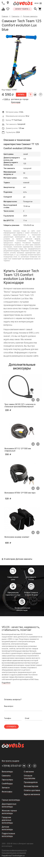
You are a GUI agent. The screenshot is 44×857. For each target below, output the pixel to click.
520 (15, 498)
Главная (5, 16)
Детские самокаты (30, 16)
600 (15, 543)
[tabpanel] (22, 61)
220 (15, 410)
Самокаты (15, 16)
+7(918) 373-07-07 (11, 765)
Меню (38, 3)
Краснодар (15, 102)
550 (15, 454)
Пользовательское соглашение (14, 853)
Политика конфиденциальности (14, 850)
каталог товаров (22, 9)
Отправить (11, 727)
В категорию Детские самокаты (17, 559)
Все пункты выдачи (10, 761)
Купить (21, 95)
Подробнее (6, 683)
